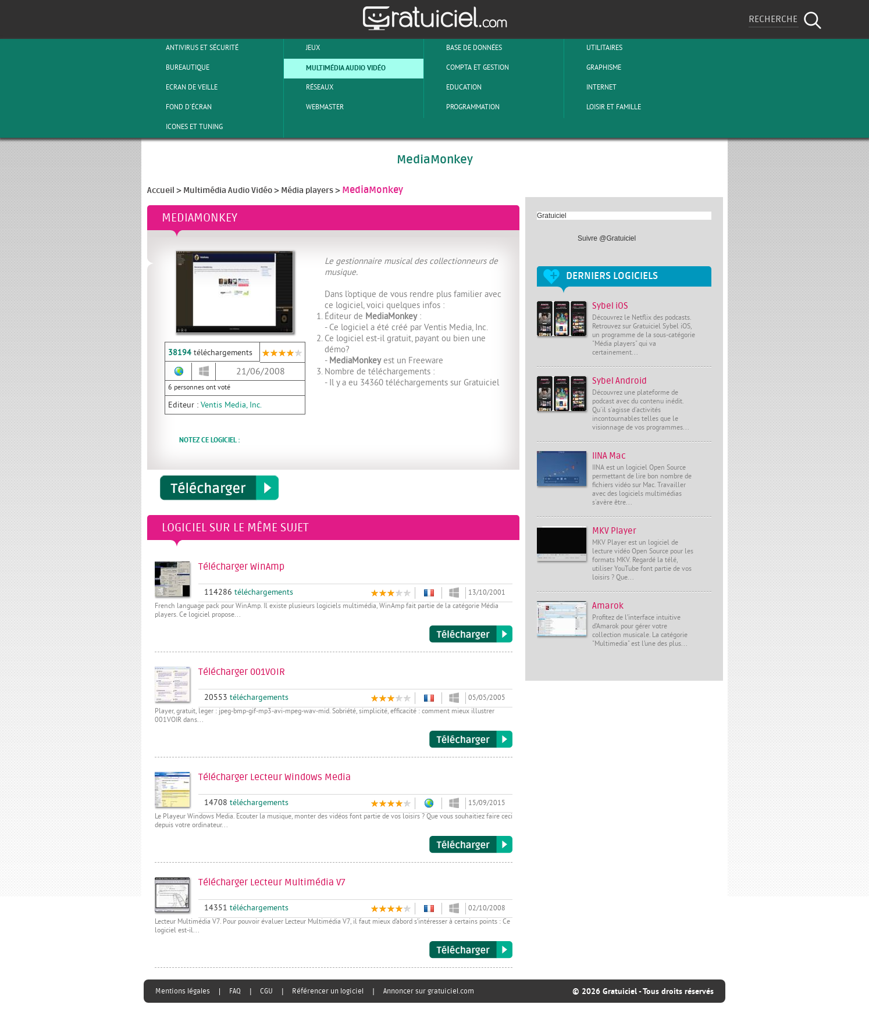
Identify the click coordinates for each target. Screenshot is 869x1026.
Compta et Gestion (468, 67)
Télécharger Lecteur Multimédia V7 (470, 950)
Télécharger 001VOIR (470, 739)
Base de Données (464, 47)
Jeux (303, 47)
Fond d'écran (179, 107)
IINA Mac (609, 456)
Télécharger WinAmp (470, 634)
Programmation (463, 107)
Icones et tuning (185, 126)
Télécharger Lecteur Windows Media (470, 844)
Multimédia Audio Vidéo (336, 67)
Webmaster (315, 107)
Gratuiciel (552, 216)
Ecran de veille (182, 87)
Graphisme (594, 67)
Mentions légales (182, 991)
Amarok (608, 606)
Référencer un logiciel (328, 991)
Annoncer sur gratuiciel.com (428, 991)
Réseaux (310, 87)
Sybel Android (619, 381)
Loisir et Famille (604, 107)
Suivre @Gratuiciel (607, 238)
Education (454, 87)
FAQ (235, 991)
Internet (592, 87)
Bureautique (178, 67)
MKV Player (614, 531)
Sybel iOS (610, 306)
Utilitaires (594, 47)
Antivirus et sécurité (192, 47)
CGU (266, 991)
